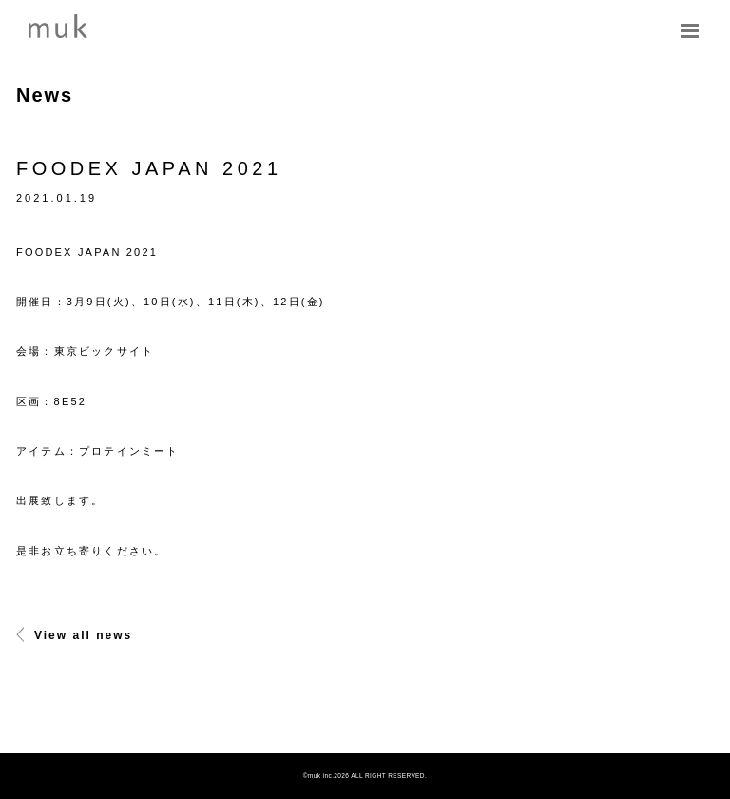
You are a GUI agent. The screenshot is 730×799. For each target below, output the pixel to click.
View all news (74, 635)
